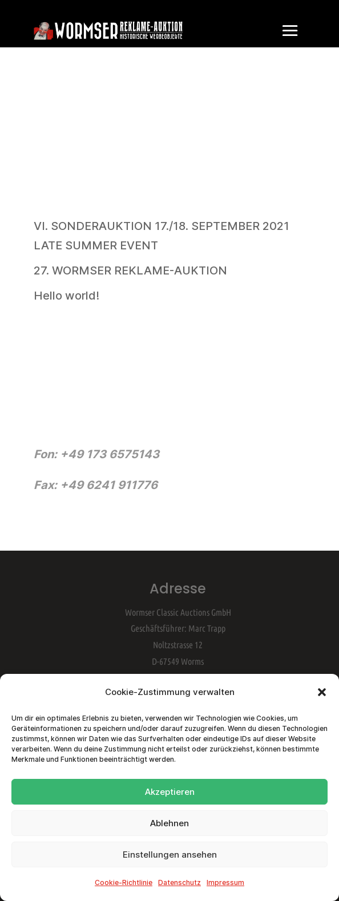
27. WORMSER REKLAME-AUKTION (130, 270)
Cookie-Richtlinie (123, 882)
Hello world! (66, 295)
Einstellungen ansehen (170, 854)
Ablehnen (169, 823)
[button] (322, 692)
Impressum (225, 882)
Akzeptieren (170, 791)
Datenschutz (179, 882)
